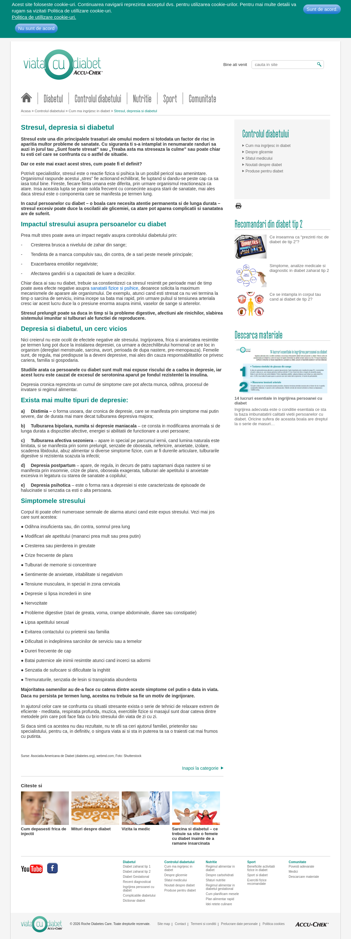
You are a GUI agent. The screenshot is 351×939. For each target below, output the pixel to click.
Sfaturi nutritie (216, 880)
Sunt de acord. (322, 9)
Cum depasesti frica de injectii (45, 813)
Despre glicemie (259, 152)
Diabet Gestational (136, 876)
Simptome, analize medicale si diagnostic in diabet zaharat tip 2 (299, 253)
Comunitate (202, 98)
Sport (170, 98)
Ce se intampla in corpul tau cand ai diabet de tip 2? (295, 282)
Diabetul (53, 98)
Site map (163, 924)
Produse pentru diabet (264, 171)
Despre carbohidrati (220, 875)
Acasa (26, 111)
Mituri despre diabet (95, 811)
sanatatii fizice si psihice (114, 288)
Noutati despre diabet (263, 165)
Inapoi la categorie (200, 768)
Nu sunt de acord (36, 28)
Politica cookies (274, 924)
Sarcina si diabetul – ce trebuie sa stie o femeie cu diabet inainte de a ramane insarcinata (196, 815)
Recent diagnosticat (137, 882)
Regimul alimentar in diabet (220, 868)
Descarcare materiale (304, 876)
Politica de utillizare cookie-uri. (44, 17)
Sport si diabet (257, 875)
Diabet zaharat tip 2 (137, 871)
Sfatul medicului (259, 158)
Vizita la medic (146, 811)
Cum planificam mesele (222, 894)
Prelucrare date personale (239, 924)
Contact (180, 924)
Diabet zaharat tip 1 (137, 866)
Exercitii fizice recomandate (257, 881)
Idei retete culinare (219, 904)
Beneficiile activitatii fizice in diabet (261, 868)
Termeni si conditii (203, 924)
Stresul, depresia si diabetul (135, 111)
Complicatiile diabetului (139, 895)
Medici (293, 871)
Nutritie (142, 98)
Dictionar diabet (134, 900)
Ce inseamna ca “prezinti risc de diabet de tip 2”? (299, 224)
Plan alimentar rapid (220, 899)
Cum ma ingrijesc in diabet (89, 111)
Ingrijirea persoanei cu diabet (138, 888)
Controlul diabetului (98, 98)
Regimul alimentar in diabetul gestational (220, 887)
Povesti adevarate (301, 866)
